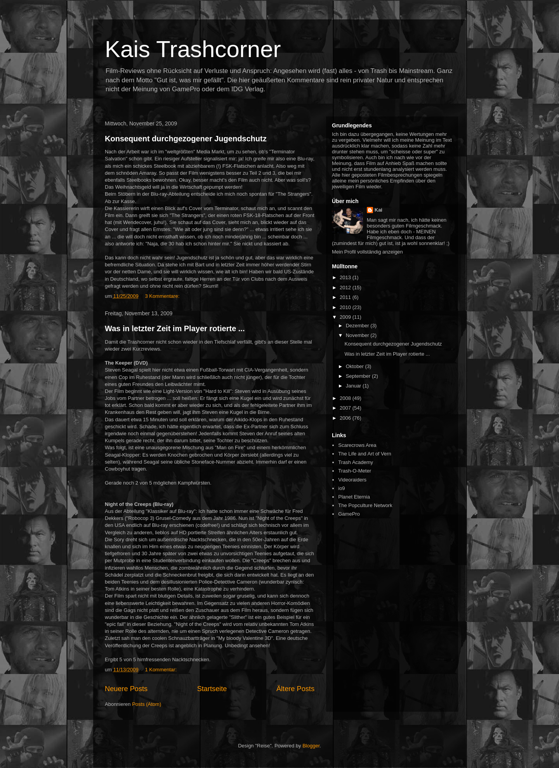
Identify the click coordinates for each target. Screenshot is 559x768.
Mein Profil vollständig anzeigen (367, 252)
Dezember (358, 325)
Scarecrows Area (357, 445)
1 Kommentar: (161, 669)
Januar (354, 386)
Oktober (355, 366)
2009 (346, 317)
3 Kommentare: (162, 296)
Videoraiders (352, 480)
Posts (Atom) (146, 704)
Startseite (212, 689)
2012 (346, 287)
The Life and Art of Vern (364, 454)
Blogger (310, 746)
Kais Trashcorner (193, 49)
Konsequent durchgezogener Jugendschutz (186, 138)
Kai (378, 210)
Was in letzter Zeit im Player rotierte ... (175, 328)
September (359, 376)
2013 (346, 277)
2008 (346, 398)
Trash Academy (355, 462)
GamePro (349, 514)
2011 (346, 297)
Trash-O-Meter (354, 471)
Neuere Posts (126, 689)
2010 (346, 307)
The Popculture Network (365, 505)
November (358, 335)
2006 (346, 418)
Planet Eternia (354, 497)
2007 (346, 408)
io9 (341, 488)
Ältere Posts (295, 689)
